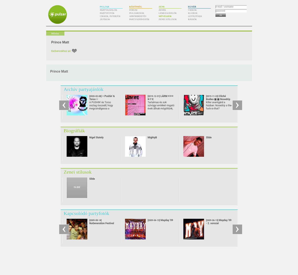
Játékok (105, 19)
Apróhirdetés (138, 16)
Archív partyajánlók (84, 89)
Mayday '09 (160, 220)
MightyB (152, 137)
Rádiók (192, 19)
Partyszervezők (139, 19)
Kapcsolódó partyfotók (86, 213)
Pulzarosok (136, 13)
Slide (209, 137)
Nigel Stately (96, 137)
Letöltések (195, 16)
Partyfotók (107, 13)
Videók (192, 10)
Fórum (133, 10)
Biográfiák (74, 130)
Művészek (165, 16)
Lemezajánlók (168, 13)
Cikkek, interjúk (110, 16)
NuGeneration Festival (101, 222)
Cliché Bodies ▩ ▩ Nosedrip (218, 99)
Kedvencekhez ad (61, 51)
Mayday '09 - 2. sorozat (219, 222)
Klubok (193, 13)
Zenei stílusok (168, 19)
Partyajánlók (108, 10)
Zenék (162, 10)
